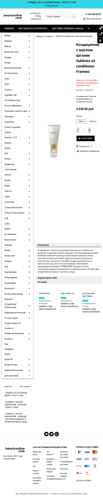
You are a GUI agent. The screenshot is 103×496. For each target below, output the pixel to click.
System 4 (9, 328)
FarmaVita (9, 122)
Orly (6, 266)
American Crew (11, 52)
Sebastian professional (15, 312)
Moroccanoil (10, 240)
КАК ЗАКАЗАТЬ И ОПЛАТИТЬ (32, 28)
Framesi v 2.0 (11, 137)
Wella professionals (14, 370)
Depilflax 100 (10, 95)
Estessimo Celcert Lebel (16, 111)
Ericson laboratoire (13, 105)
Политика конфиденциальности (55, 477)
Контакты (64, 469)
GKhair (8, 159)
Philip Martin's (11, 277)
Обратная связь (37, 453)
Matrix (7, 229)
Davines (8, 90)
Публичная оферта (51, 470)
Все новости (25, 387)
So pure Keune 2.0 (13, 323)
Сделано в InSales (83, 480)
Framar (8, 132)
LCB (6, 218)
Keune (7, 180)
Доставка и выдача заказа (37, 480)
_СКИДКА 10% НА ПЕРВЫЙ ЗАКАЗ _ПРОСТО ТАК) (16, 394)
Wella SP (9, 359)
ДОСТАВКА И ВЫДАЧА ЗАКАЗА (67, 28)
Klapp (7, 185)
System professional (14, 333)
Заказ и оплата (36, 472)
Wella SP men (11, 365)
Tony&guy (9, 349)
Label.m (8, 191)
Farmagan (9, 116)
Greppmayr (10, 164)
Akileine (8, 41)
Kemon (8, 175)
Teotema (8, 339)
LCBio (7, 223)
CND (7, 84)
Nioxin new (10, 255)
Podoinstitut (10, 283)
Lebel (7, 196)
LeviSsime (9, 202)
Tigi (6, 344)
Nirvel (7, 250)
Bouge (7, 62)
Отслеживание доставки (66, 463)
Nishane (8, 245)
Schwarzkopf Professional (10, 306)
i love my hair (10, 169)
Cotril (7, 79)
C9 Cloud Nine (11, 73)
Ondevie (8, 261)
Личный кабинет (63, 474)
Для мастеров (11, 375)
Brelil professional (13, 68)
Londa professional (13, 207)
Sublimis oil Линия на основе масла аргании (74, 36)
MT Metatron (10, 234)
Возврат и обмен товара (50, 461)
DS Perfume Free (12, 100)
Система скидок (36, 460)
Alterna (8, 46)
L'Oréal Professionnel (14, 213)
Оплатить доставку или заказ (64, 454)
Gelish (7, 148)
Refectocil (9, 288)
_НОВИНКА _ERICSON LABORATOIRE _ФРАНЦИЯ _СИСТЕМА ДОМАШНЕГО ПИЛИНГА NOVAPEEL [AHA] (16, 418)
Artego (8, 35)
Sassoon (8, 299)
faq (34, 466)
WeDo (7, 354)
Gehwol (8, 143)
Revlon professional (14, 294)
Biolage (8, 57)
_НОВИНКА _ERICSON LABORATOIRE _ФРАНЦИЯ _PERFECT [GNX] (15, 404)
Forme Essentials (13, 127)
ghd (6, 153)
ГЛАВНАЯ (9, 28)
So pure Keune (11, 318)
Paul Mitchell (10, 272)
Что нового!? (50, 453)
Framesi (49, 36)
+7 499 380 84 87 (93, 14)
